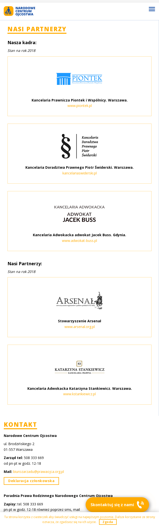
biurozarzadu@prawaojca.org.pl (38, 471)
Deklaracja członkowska (31, 480)
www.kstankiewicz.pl (79, 394)
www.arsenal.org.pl (79, 326)
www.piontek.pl (79, 105)
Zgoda (108, 522)
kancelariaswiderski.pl (79, 173)
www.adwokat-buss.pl (79, 240)
